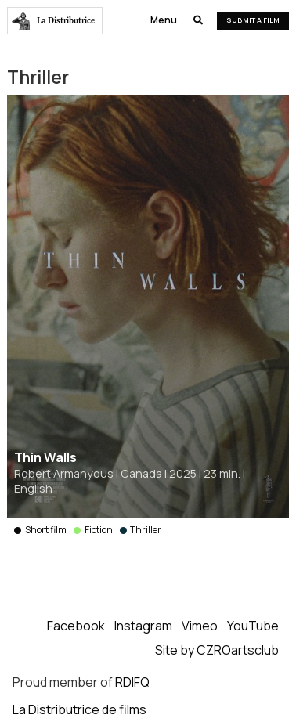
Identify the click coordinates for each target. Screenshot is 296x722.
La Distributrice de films (79, 709)
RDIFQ (132, 682)
